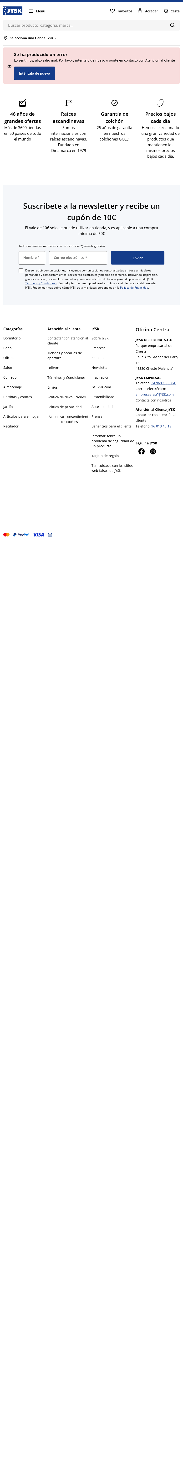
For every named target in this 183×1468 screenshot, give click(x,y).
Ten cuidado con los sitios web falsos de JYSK (112, 468)
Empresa (99, 348)
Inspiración (100, 377)
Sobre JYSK (100, 338)
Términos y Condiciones (41, 283)
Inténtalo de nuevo (34, 73)
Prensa (97, 416)
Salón (7, 367)
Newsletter (100, 367)
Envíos (52, 387)
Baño (7, 348)
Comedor (10, 377)
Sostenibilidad (103, 397)
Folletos (53, 367)
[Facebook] (141, 451)
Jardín (8, 406)
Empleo (97, 357)
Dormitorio (11, 338)
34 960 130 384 (163, 383)
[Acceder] (147, 11)
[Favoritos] (121, 11)
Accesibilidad (102, 406)
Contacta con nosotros (153, 400)
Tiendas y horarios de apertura (64, 355)
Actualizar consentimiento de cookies (69, 419)
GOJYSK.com (101, 387)
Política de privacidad (64, 407)
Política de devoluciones (66, 397)
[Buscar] (172, 25)
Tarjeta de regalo (105, 455)
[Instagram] (152, 451)
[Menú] (36, 11)
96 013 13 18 (161, 426)
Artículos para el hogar (21, 416)
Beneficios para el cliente (112, 426)
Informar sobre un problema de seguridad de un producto (113, 441)
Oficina (9, 357)
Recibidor (11, 426)
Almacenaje (12, 387)
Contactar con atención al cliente (67, 340)
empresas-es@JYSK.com (155, 394)
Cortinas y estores (17, 397)
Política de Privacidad (134, 288)
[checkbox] (21, 270)
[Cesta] (171, 11)
